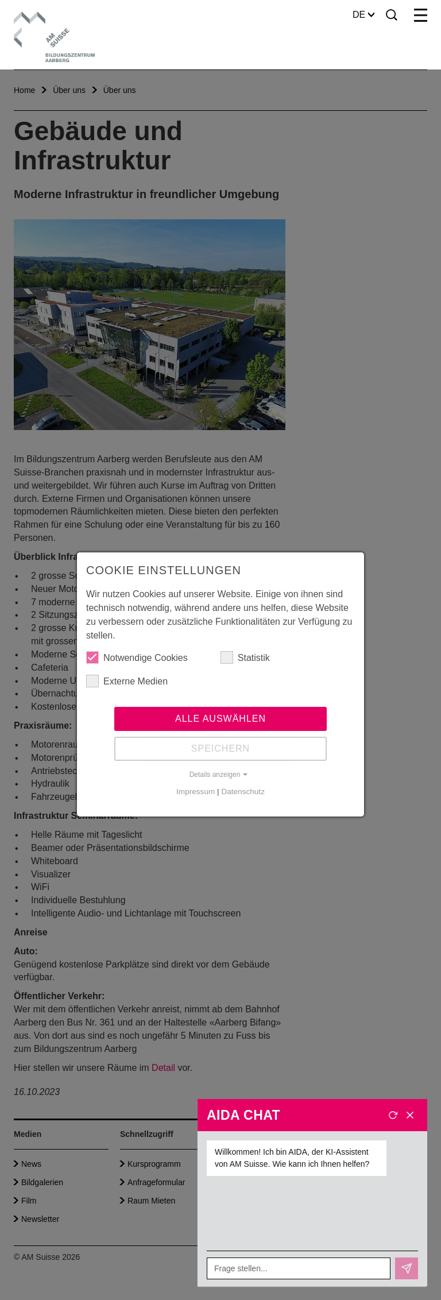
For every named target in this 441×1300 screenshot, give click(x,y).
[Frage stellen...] (298, 1268)
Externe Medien (127, 681)
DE (363, 15)
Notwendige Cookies (137, 657)
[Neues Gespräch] (393, 1115)
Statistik (245, 657)
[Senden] (406, 1268)
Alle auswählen (220, 718)
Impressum (195, 791)
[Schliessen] (410, 1115)
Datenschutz (243, 791)
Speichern (220, 748)
